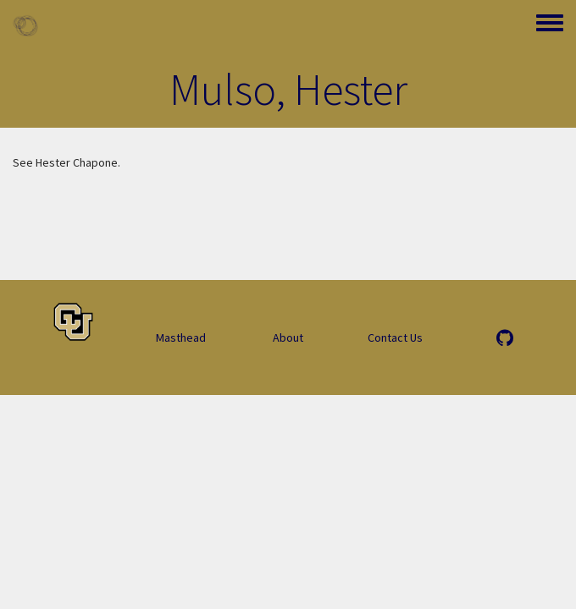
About (288, 337)
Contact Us (395, 337)
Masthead (181, 337)
